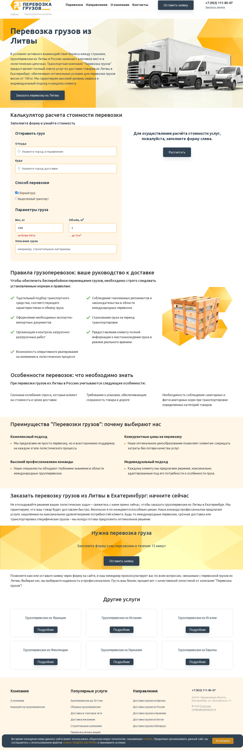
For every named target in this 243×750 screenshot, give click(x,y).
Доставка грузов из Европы (149, 700)
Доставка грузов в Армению (149, 713)
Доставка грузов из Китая (148, 719)
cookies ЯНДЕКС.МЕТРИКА (80, 742)
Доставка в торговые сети (86, 713)
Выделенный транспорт (33, 198)
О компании (119, 7)
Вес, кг (20, 220)
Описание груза (26, 241)
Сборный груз (26, 192)
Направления (96, 7)
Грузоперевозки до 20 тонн (87, 700)
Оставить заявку (176, 7)
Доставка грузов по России (149, 706)
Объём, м (76, 220)
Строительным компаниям (86, 725)
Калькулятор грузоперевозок (27, 706)
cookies (147, 738)
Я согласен (223, 740)
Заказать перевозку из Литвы (37, 95)
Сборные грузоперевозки (86, 706)
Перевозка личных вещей (85, 732)
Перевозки (74, 7)
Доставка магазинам (83, 719)
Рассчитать (177, 152)
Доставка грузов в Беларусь (149, 725)
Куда (18, 160)
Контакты (140, 7)
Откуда (20, 143)
